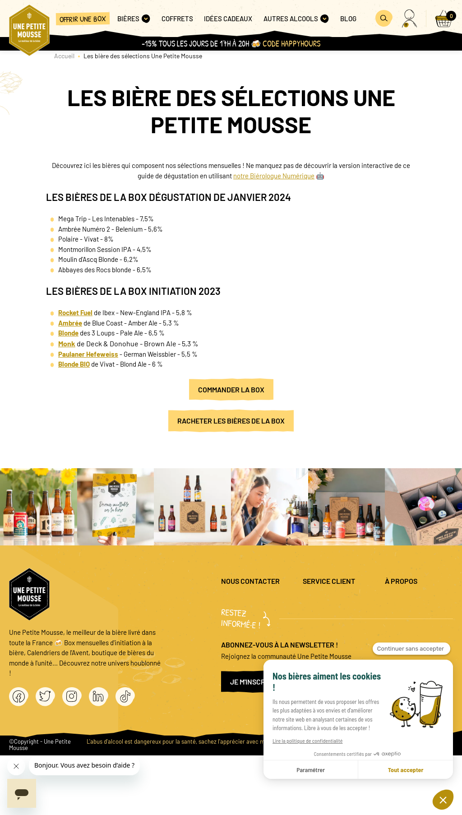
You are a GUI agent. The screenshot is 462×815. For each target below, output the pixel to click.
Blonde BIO (74, 364)
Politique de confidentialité (415, 621)
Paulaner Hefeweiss (88, 354)
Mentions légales (418, 601)
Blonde (68, 333)
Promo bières (341, 626)
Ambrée (70, 323)
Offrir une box (83, 18)
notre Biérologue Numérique (273, 176)
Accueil (64, 56)
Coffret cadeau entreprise (343, 646)
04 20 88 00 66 (242, 636)
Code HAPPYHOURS (291, 43)
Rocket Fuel (75, 312)
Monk (66, 343)
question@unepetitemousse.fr (265, 601)
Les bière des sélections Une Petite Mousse (142, 56)
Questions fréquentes (338, 606)
